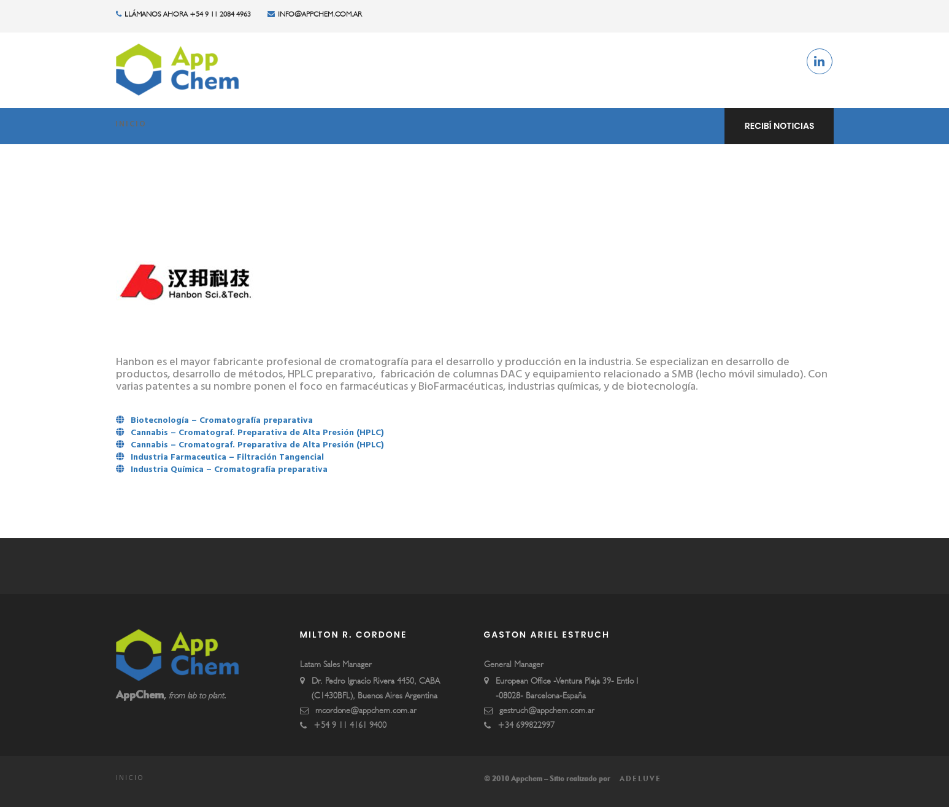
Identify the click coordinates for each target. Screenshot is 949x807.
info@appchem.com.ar (314, 14)
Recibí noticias (780, 126)
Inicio (131, 126)
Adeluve (639, 778)
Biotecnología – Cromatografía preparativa (222, 421)
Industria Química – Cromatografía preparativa (229, 470)
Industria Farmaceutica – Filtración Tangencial (227, 458)
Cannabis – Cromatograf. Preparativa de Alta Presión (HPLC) (257, 433)
